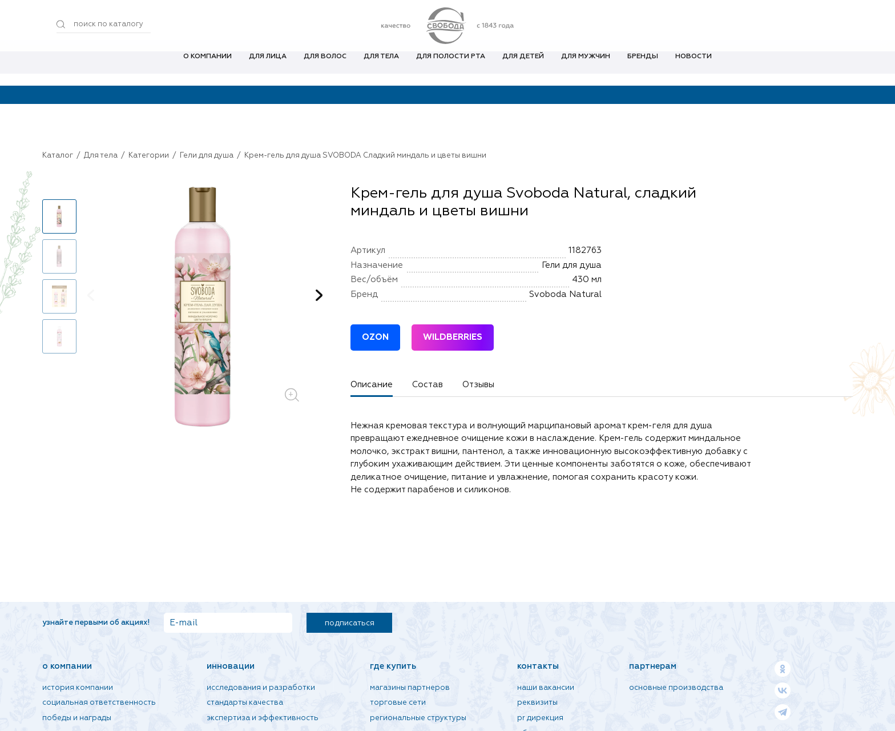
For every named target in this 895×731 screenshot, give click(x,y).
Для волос (325, 68)
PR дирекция (540, 718)
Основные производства (676, 688)
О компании (207, 68)
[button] (319, 295)
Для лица (268, 68)
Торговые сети (398, 702)
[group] (205, 308)
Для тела (381, 68)
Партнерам (652, 666)
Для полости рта (450, 68)
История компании (77, 688)
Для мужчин (585, 68)
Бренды (642, 68)
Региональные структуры (418, 718)
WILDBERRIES (452, 337)
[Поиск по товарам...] (104, 24)
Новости (693, 68)
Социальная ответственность (99, 702)
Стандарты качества (245, 702)
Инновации (231, 666)
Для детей (523, 68)
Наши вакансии (545, 688)
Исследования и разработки (261, 688)
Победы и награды (76, 718)
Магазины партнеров (410, 688)
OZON (375, 337)
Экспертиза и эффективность (263, 718)
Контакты (538, 666)
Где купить (393, 666)
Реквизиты (537, 702)
